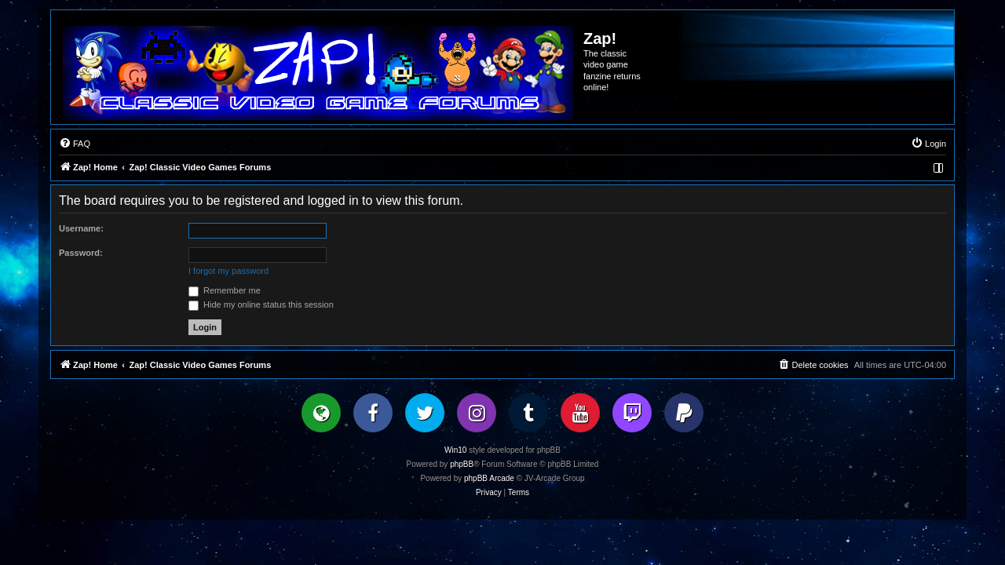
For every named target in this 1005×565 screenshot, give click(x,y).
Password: (81, 252)
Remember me (224, 290)
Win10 (455, 450)
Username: (81, 228)
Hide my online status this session (261, 304)
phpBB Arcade (489, 478)
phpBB (461, 464)
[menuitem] (74, 143)
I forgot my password (228, 270)
